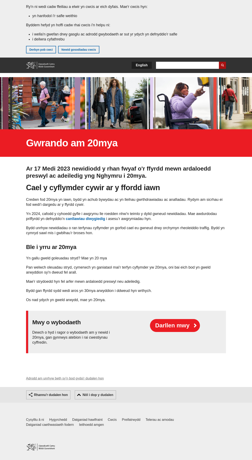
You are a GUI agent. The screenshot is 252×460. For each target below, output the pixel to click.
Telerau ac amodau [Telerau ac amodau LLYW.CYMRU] (160, 419)
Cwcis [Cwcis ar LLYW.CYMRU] (112, 419)
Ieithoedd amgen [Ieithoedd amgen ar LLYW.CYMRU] (91, 424)
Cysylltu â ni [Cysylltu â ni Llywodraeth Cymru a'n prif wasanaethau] (35, 419)
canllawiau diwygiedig (85, 219)
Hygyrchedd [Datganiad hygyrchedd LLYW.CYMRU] (58, 419)
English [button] (142, 65)
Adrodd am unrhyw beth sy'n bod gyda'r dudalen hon (65, 378)
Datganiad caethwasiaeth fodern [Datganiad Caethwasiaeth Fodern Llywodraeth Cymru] (50, 424)
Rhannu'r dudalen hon (51, 395)
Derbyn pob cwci (41, 49)
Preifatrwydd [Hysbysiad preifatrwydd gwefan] (131, 419)
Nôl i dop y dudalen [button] (97, 395)
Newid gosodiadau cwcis (78, 49)
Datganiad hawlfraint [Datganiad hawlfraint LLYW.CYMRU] (87, 419)
